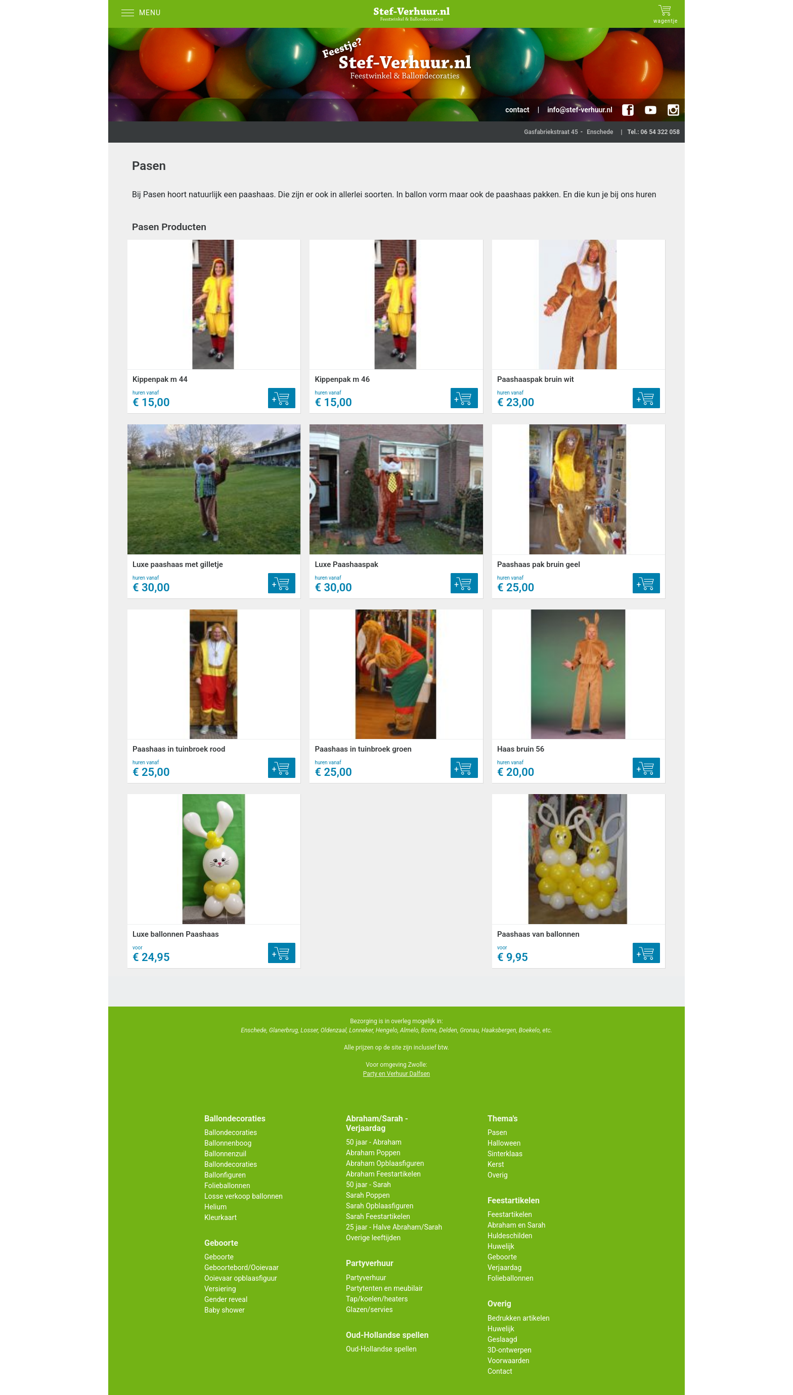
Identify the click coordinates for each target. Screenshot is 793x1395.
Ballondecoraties (230, 1132)
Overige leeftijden (373, 1238)
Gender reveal (225, 1299)
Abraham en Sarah (517, 1225)
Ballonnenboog (227, 1143)
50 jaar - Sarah (368, 1185)
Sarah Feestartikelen (378, 1216)
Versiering (220, 1289)
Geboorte (219, 1257)
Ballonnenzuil (225, 1154)
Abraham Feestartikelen (383, 1174)
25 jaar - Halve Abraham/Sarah (394, 1227)
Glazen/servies (369, 1309)
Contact (500, 1371)
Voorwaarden (509, 1361)
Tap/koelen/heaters (377, 1299)
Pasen (497, 1132)
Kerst (496, 1164)
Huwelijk (501, 1246)
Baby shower (224, 1310)
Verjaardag (504, 1267)
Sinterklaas (505, 1154)
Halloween (504, 1143)
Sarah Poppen (368, 1195)
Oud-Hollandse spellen (381, 1349)
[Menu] (143, 14)
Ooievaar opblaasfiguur (240, 1278)
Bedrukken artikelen (519, 1318)
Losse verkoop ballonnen (243, 1196)
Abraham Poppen (373, 1153)
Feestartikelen (510, 1214)
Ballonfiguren (225, 1175)
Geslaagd (502, 1339)
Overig (498, 1175)
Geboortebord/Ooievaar (241, 1267)
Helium (215, 1207)
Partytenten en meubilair (384, 1288)
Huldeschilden (510, 1236)
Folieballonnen (227, 1186)
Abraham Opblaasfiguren (385, 1163)
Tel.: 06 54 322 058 (653, 132)
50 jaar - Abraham (374, 1142)
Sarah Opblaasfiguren (380, 1206)
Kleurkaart (220, 1217)
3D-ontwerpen (510, 1350)
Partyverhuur (366, 1278)
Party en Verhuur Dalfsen (396, 1073)
